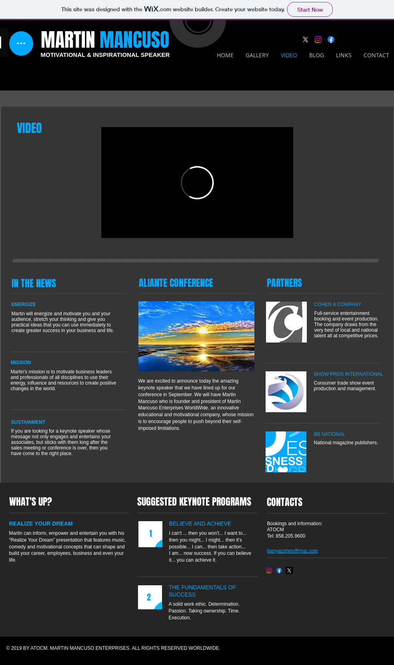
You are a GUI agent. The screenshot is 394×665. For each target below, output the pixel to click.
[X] (305, 39)
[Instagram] (318, 39)
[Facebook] (331, 39)
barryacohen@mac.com (292, 551)
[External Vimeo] (197, 182)
